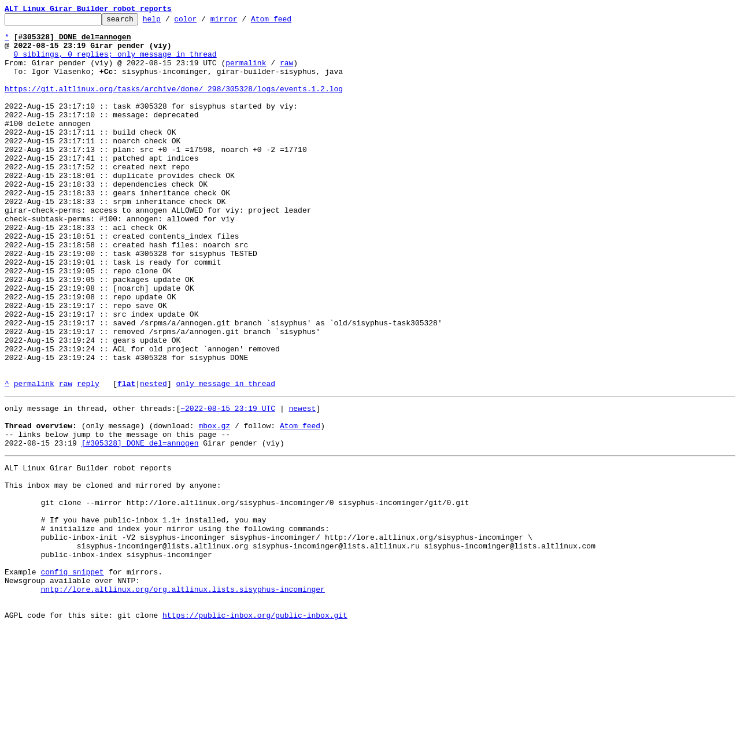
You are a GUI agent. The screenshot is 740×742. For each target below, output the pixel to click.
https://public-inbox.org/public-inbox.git (254, 729)
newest (302, 484)
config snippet (71, 677)
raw (286, 73)
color (203, 22)
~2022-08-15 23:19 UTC (227, 484)
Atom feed (289, 22)
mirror (242, 22)
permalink (245, 73)
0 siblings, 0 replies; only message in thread (115, 62)
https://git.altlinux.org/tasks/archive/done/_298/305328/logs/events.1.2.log (174, 104)
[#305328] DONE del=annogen (140, 526)
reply (88, 457)
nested (153, 457)
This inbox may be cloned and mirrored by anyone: (113, 573)
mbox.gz (214, 505)
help (170, 22)
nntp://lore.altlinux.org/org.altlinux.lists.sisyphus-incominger (182, 698)
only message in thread (225, 457)
